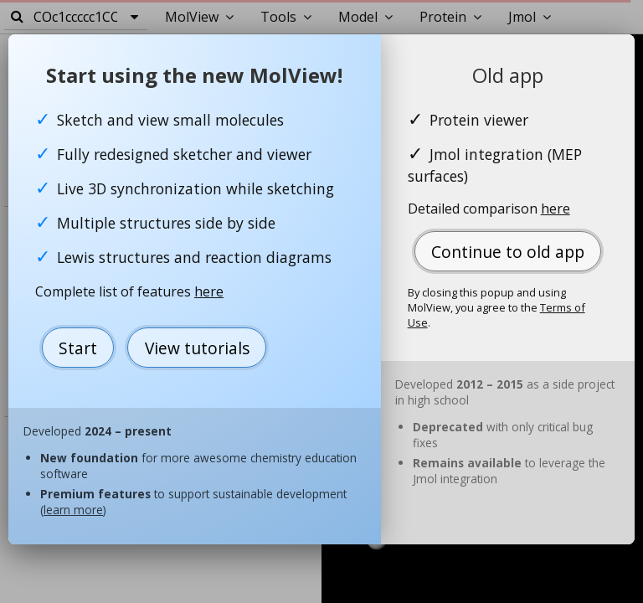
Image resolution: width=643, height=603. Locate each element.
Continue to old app (507, 251)
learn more (73, 510)
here (209, 291)
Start (78, 348)
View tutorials (197, 348)
